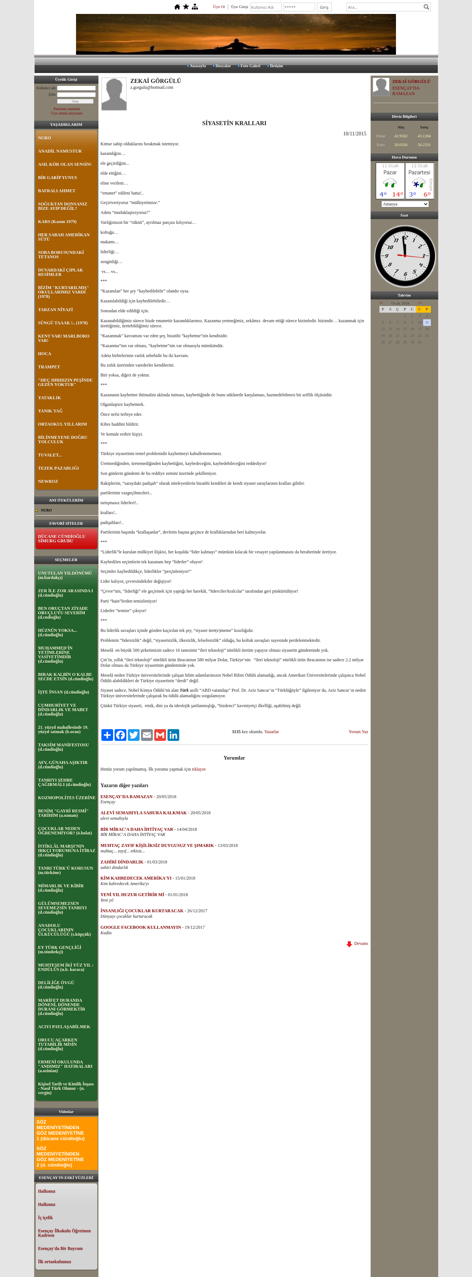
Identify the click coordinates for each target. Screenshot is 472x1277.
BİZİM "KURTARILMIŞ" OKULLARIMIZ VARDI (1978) (63, 292)
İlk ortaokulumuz (54, 1261)
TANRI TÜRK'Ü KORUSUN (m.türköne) (65, 870)
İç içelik (45, 1217)
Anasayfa (198, 65)
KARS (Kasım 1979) (57, 221)
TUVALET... (50, 455)
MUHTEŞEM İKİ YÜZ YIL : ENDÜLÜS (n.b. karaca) (66, 967)
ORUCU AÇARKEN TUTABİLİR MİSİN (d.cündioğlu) (58, 1044)
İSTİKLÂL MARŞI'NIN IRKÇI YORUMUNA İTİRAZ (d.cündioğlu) (67, 851)
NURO (44, 138)
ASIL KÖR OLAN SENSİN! (65, 164)
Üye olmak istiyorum (67, 113)
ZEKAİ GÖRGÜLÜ (411, 81)
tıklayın (199, 769)
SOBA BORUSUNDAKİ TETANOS (61, 254)
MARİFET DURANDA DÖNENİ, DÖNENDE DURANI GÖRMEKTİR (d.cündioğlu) (61, 1007)
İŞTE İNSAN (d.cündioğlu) (63, 692)
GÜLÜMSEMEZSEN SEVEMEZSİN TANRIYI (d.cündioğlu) (62, 908)
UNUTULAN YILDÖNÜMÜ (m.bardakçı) (65, 575)
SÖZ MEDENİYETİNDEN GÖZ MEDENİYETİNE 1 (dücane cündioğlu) (61, 1130)
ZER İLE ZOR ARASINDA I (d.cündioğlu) (65, 593)
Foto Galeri (250, 65)
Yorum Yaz (358, 731)
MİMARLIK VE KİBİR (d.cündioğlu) (61, 888)
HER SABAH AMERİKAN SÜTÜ (64, 237)
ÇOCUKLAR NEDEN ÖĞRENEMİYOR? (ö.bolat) (65, 831)
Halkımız (46, 1191)
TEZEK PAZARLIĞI (58, 468)
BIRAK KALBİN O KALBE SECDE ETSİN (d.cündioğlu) (65, 676)
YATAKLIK (49, 397)
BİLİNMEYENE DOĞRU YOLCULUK (62, 439)
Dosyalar (223, 65)
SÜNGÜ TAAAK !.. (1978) (63, 322)
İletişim (276, 65)
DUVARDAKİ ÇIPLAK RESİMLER (60, 272)
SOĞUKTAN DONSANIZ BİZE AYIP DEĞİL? (62, 206)
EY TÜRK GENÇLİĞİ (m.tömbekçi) (60, 949)
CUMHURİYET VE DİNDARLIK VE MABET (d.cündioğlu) (63, 710)
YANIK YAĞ (50, 411)
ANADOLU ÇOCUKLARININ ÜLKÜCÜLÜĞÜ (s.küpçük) (64, 930)
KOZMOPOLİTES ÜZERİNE (67, 797)
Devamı (357, 943)
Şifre (51, 94)
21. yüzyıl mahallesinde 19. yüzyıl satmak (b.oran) (63, 729)
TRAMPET (49, 367)
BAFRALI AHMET (57, 190)
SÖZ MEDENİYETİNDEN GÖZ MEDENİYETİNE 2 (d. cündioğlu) (60, 1157)
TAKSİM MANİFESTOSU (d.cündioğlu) (63, 747)
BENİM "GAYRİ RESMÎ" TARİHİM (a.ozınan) (63, 813)
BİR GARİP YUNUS (57, 177)
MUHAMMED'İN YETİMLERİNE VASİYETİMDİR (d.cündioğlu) (55, 654)
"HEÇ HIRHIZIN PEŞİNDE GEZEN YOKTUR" (65, 382)
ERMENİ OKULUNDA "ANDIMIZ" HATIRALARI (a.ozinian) (65, 1066)
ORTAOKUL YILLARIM (62, 424)
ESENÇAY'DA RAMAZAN (405, 91)
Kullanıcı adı (46, 88)
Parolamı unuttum (67, 109)
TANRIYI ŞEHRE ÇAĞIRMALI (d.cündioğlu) (64, 782)
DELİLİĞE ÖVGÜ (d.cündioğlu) (56, 985)
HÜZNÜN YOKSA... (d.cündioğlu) (57, 632)
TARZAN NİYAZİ (55, 309)
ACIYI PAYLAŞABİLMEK (64, 1026)
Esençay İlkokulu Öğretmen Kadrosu (64, 1233)
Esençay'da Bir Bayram (60, 1248)
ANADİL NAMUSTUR (60, 151)
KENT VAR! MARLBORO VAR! (64, 338)
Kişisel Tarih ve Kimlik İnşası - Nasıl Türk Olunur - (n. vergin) (66, 1088)
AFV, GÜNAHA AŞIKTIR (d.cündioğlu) (63, 765)
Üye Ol (219, 6)
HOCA (44, 353)
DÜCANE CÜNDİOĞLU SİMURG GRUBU (62, 538)
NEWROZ (48, 481)
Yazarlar (271, 731)
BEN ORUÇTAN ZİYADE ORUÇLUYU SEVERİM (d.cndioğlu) (63, 613)
